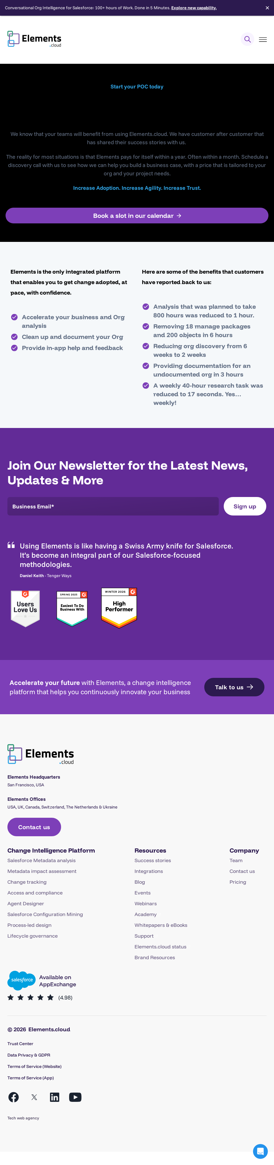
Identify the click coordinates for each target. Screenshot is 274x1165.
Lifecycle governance (32, 936)
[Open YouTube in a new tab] (75, 1097)
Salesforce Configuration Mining (45, 914)
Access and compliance (35, 893)
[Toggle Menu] (263, 39)
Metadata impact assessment (42, 871)
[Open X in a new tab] (34, 1097)
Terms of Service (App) (30, 1078)
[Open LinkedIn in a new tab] (54, 1097)
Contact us (242, 871)
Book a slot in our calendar (133, 215)
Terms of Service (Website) (34, 1066)
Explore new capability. (194, 7)
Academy (146, 914)
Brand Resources (155, 957)
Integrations (149, 871)
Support (144, 936)
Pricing (238, 882)
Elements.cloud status (160, 946)
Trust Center (20, 1043)
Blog (140, 882)
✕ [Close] (267, 8)
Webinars (146, 903)
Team (236, 860)
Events (143, 893)
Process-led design (29, 925)
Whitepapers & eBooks (161, 925)
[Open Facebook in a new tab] (13, 1097)
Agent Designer (25, 903)
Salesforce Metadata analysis (41, 860)
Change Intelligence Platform (51, 850)
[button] (260, 1151)
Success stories (153, 860)
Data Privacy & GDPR (28, 1055)
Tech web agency (23, 1117)
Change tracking (27, 882)
